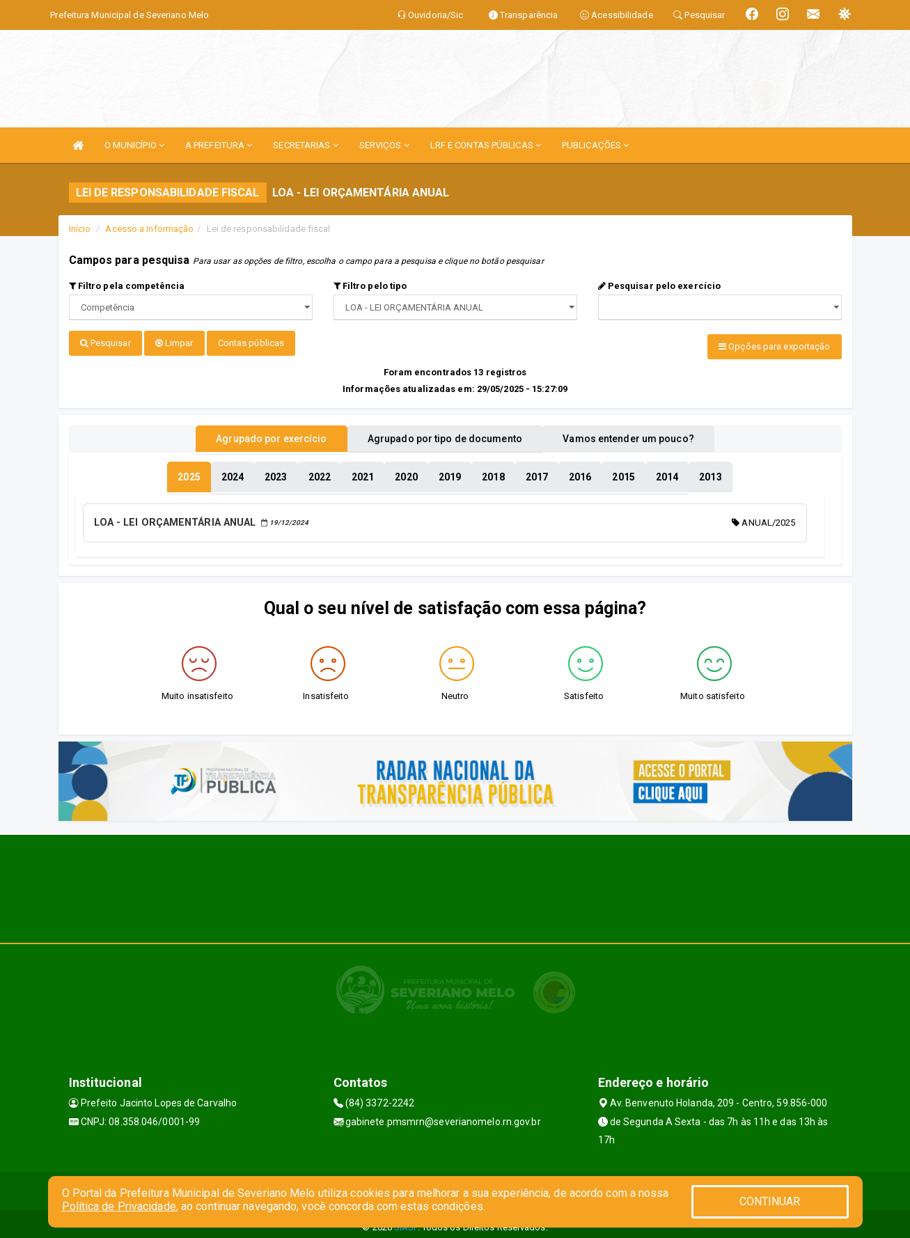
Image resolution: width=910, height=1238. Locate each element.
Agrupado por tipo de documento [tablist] (445, 433)
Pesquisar (105, 343)
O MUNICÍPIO (134, 145)
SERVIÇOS (384, 145)
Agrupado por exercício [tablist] (253, 433)
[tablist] (188, 472)
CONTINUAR (770, 1201)
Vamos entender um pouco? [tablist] (646, 433)
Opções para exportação (774, 346)
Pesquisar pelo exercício (659, 286)
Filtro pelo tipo (370, 286)
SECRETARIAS (305, 145)
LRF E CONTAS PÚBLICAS (485, 145)
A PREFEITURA (218, 145)
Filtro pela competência (127, 286)
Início (80, 229)
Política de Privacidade (119, 1206)
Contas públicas (251, 343)
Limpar (174, 343)
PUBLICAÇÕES (595, 145)
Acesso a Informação (149, 229)
